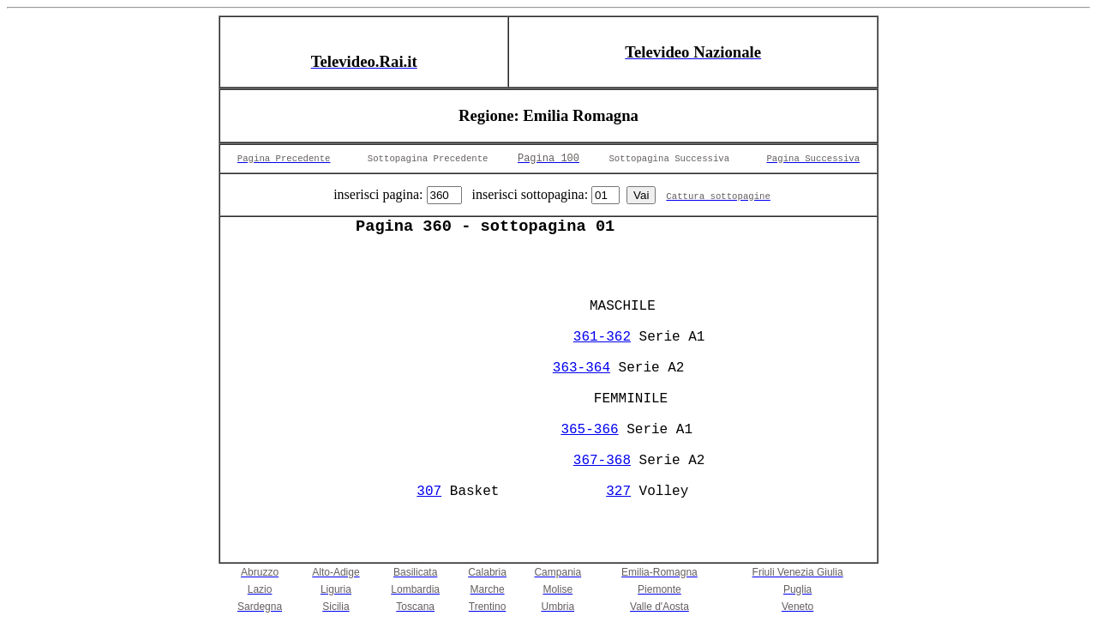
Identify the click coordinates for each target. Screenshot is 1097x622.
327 (618, 491)
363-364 (581, 368)
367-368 (602, 460)
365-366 (589, 430)
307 (429, 491)
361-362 (602, 337)
